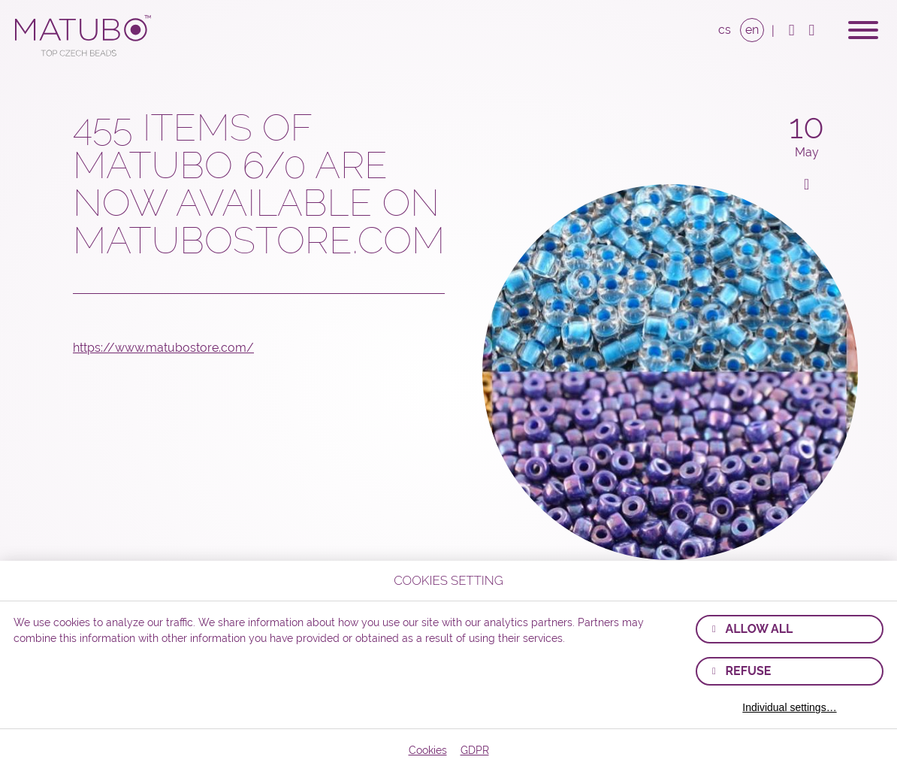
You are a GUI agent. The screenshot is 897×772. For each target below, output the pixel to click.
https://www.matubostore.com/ (163, 348)
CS (724, 30)
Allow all (759, 629)
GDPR (475, 750)
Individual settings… (789, 707)
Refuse (748, 671)
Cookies (428, 750)
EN (752, 30)
